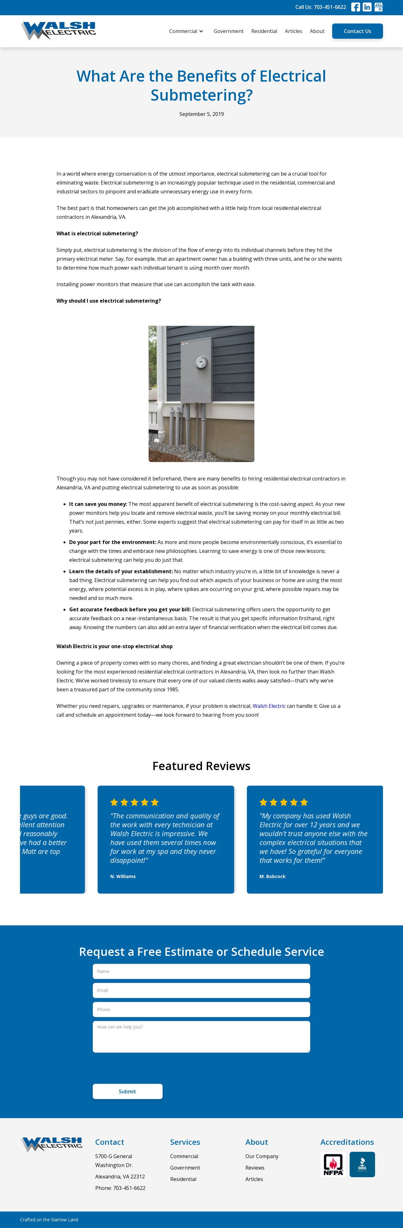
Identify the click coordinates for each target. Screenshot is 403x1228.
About (317, 31)
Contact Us (357, 31)
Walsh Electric (269, 705)
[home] (58, 31)
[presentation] (141, 1069)
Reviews (255, 1167)
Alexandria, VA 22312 (120, 1176)
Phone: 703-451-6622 (120, 1187)
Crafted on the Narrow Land (49, 1220)
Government (229, 31)
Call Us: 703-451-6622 (320, 7)
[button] (189, 31)
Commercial (184, 1156)
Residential (264, 31)
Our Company (262, 1156)
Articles (293, 31)
